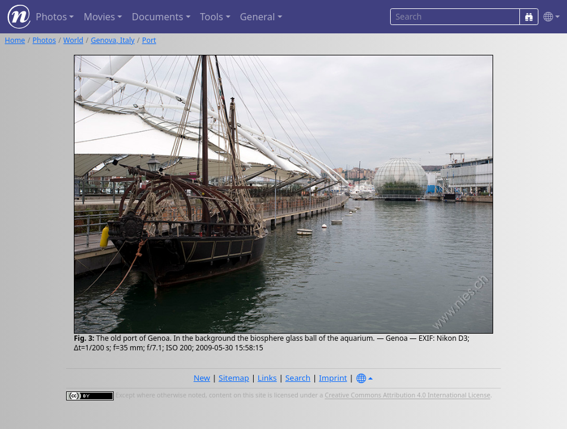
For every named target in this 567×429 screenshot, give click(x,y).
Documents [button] (157, 16)
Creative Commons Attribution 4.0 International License (407, 395)
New (202, 377)
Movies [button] (99, 16)
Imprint (333, 377)
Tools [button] (211, 16)
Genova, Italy (112, 40)
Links (267, 377)
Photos (44, 40)
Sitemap (234, 377)
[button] (549, 17)
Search (297, 377)
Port (149, 40)
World (73, 40)
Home (15, 40)
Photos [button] (51, 16)
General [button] (257, 16)
